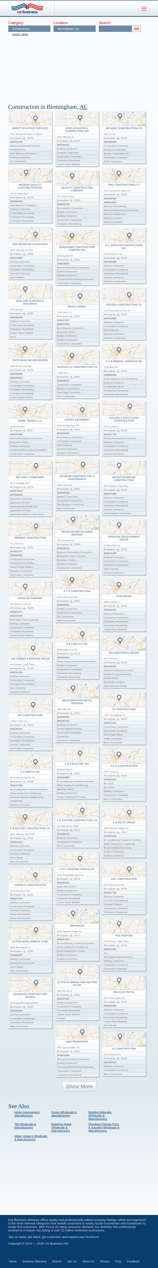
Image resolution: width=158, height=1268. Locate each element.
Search (56, 1261)
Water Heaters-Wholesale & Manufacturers (30, 1138)
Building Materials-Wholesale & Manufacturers (100, 1116)
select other (20, 34)
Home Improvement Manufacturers (27, 1114)
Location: (61, 23)
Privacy (105, 1261)
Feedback (133, 1261)
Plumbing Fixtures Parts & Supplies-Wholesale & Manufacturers (103, 1127)
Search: (105, 23)
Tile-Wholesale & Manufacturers (25, 1126)
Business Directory (34, 1261)
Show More (79, 1086)
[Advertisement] (83, 68)
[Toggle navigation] (144, 9)
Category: (16, 23)
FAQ (118, 1261)
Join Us (72, 1261)
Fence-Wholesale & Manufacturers (64, 1114)
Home (13, 1261)
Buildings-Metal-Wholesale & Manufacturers (61, 1127)
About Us (88, 1261)
